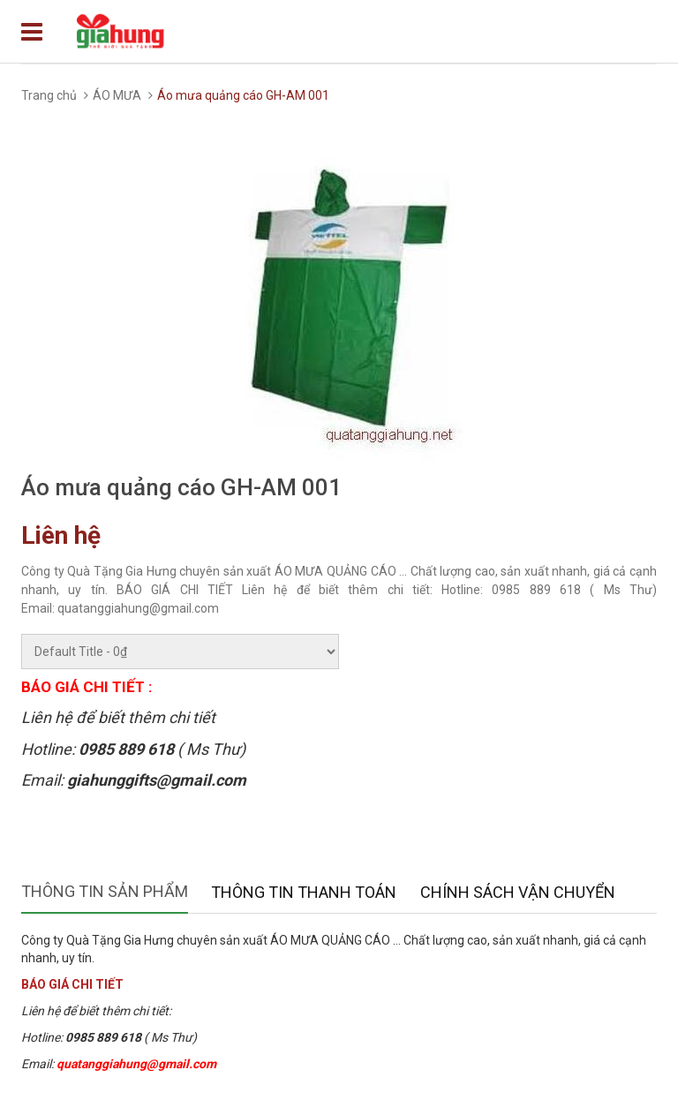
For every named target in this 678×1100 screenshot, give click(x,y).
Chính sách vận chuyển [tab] (517, 892)
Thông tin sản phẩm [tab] (104, 891)
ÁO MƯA (117, 95)
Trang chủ (49, 95)
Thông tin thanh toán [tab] (303, 892)
